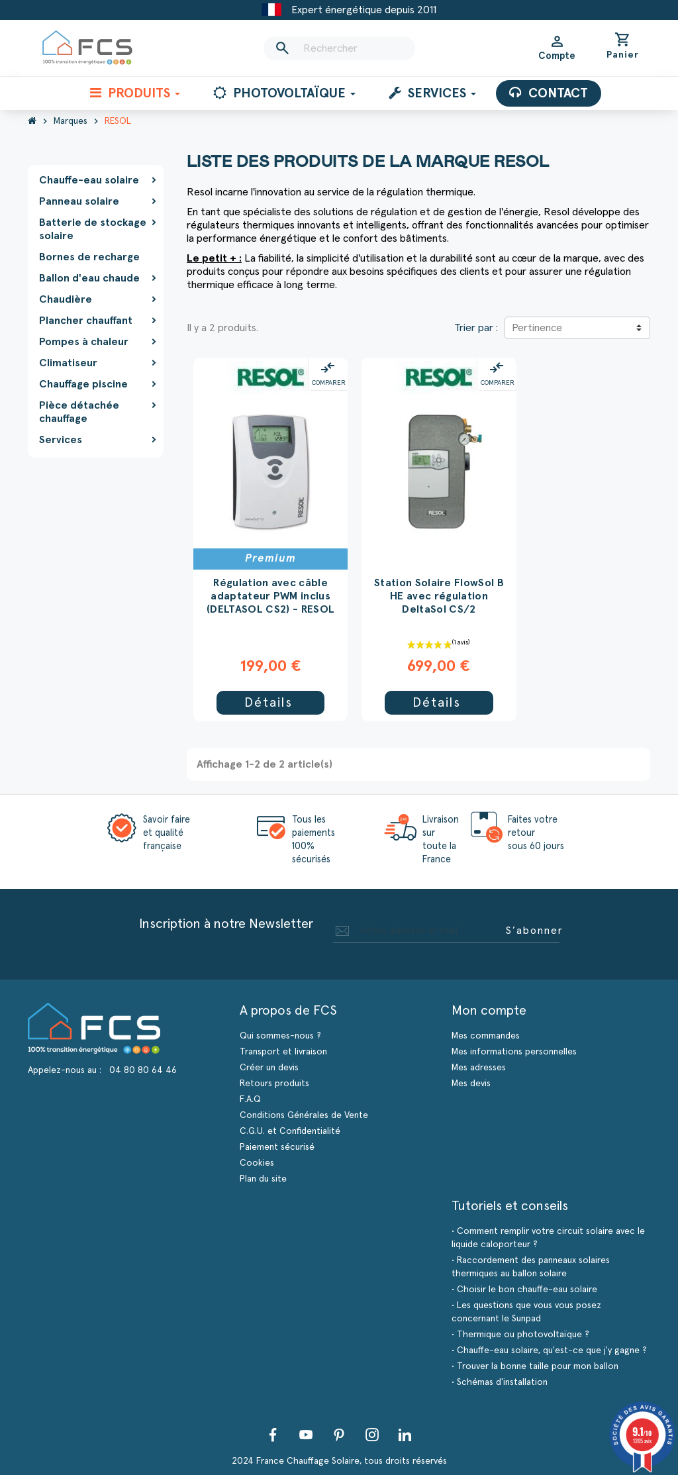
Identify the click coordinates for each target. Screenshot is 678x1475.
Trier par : (476, 328)
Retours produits (274, 1083)
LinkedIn (405, 1434)
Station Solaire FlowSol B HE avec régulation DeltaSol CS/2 (439, 596)
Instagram (372, 1434)
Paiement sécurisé (277, 1147)
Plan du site (263, 1179)
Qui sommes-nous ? (280, 1036)
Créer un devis (269, 1067)
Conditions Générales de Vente (304, 1115)
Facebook (273, 1434)
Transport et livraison (283, 1051)
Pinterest (339, 1434)
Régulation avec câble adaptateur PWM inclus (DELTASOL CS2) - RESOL (270, 596)
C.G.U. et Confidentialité (290, 1131)
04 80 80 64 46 (143, 1070)
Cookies (257, 1163)
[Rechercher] (339, 48)
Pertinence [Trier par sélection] (537, 328)
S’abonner (534, 930)
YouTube (306, 1434)
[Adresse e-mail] (416, 930)
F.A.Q (250, 1099)
